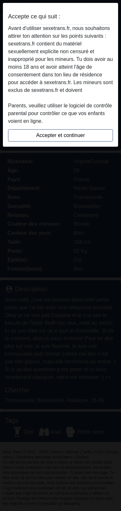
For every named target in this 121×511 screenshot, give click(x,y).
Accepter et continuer (60, 135)
